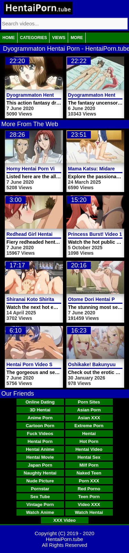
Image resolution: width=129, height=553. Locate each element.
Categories (33, 37)
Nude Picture (40, 480)
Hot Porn (88, 441)
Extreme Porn (89, 425)
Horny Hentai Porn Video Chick (42, 168)
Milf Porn (89, 465)
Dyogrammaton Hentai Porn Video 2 (48, 95)
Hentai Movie (40, 457)
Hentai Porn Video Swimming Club (46, 364)
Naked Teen (88, 473)
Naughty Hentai (40, 473)
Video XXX (89, 504)
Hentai (89, 433)
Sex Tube (40, 496)
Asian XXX (89, 417)
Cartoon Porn (40, 425)
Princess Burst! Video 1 (95, 234)
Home (8, 37)
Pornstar (40, 488)
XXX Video (64, 520)
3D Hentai (40, 409)
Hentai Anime (40, 449)
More (77, 37)
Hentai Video (89, 449)
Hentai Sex (88, 457)
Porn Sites (89, 402)
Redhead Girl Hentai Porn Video (43, 234)
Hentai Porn (40, 441)
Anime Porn (40, 417)
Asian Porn (89, 409)
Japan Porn (40, 465)
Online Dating (40, 402)
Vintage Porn (40, 504)
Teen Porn (89, 496)
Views (58, 37)
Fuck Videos (40, 433)
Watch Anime (40, 512)
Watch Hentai (89, 512)
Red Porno (89, 488)
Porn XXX (89, 480)
